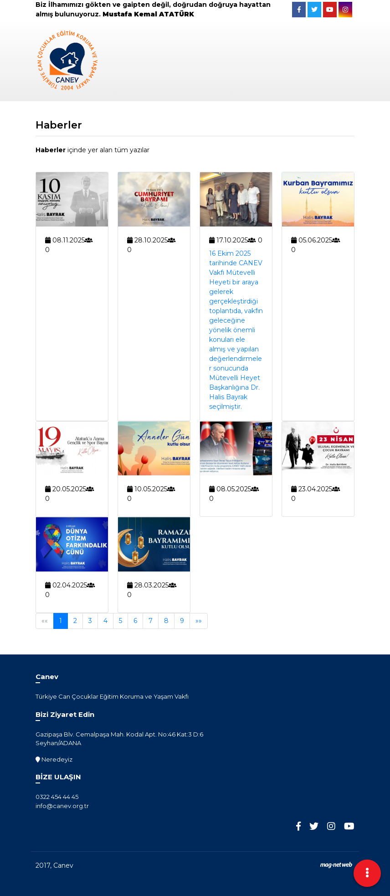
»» (198, 621)
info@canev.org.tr (62, 805)
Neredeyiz (54, 759)
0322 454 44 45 (57, 796)
